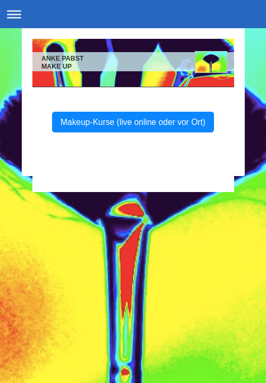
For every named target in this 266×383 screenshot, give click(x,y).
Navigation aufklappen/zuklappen (133, 14)
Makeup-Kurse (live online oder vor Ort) (133, 122)
